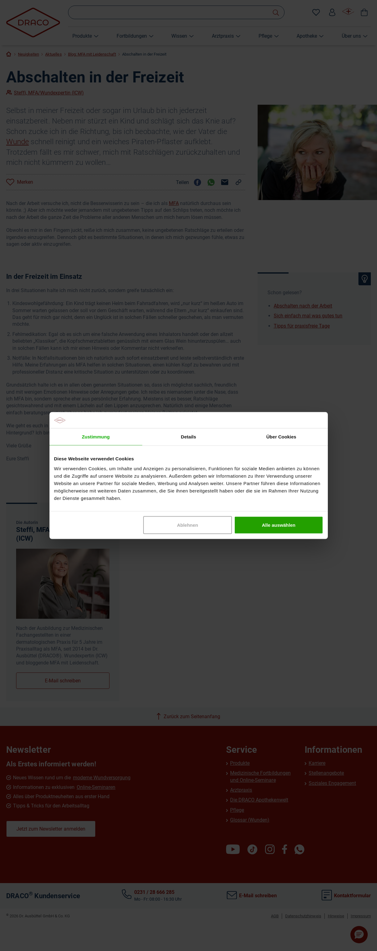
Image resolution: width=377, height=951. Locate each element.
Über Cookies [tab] (281, 436)
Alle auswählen (278, 524)
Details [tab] (188, 436)
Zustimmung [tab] (95, 436)
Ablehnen (187, 524)
